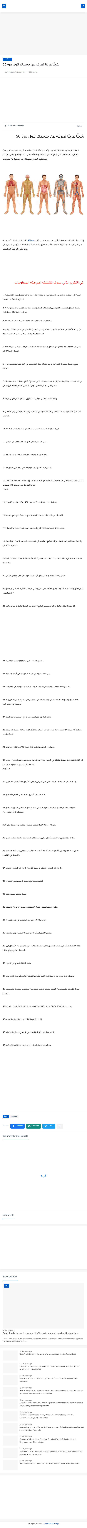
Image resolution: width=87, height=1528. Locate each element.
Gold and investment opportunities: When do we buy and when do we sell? (49, 1464)
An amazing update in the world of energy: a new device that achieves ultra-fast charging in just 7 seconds (52, 1428)
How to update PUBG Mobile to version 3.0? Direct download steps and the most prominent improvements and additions (52, 1392)
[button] (17, 1126)
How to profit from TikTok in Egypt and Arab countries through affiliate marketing (48, 1380)
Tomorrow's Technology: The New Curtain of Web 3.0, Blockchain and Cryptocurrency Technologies (48, 1440)
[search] (83, 6)
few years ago (10, 1330)
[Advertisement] (43, 34)
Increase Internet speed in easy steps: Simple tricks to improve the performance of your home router (46, 1416)
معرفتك (30, 241)
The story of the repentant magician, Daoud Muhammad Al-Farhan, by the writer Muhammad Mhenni (49, 1368)
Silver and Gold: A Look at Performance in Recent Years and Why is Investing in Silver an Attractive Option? (51, 1453)
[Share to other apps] (60, 1126)
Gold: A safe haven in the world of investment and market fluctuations (40, 1333)
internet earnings (52, 1524)
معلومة (7, 59)
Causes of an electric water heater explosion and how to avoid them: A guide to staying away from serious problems (51, 1404)
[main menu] (4, 6)
